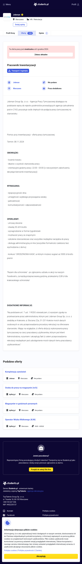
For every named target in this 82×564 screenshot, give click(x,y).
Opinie (43, 33)
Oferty (27, 33)
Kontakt (10, 511)
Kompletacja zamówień (15, 372)
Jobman (16, 82)
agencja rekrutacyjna (35, 491)
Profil (75, 4)
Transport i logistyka (20, 71)
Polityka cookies (49, 511)
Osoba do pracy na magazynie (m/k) (21, 388)
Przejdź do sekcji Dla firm (41, 469)
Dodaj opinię (20, 25)
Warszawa (17, 88)
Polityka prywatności (51, 515)
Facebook (11, 515)
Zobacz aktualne (41, 55)
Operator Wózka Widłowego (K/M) (20, 419)
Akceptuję (40, 556)
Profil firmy (10, 33)
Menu (7, 4)
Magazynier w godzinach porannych (21, 403)
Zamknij (38, 550)
